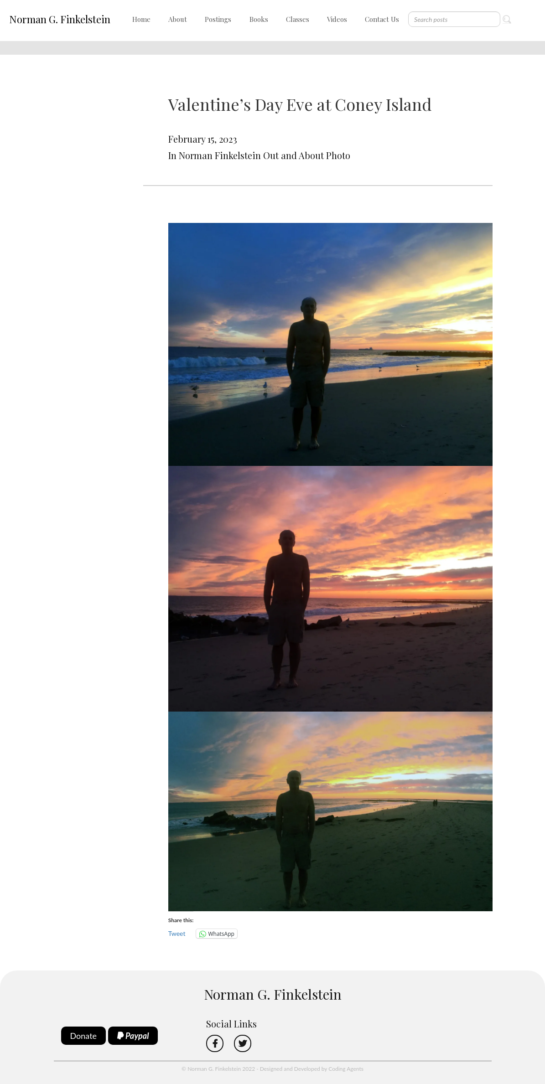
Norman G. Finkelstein (59, 19)
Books (258, 19)
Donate (83, 1036)
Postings (218, 19)
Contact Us (382, 19)
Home (141, 19)
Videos (337, 19)
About (177, 19)
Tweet (177, 933)
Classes (297, 19)
